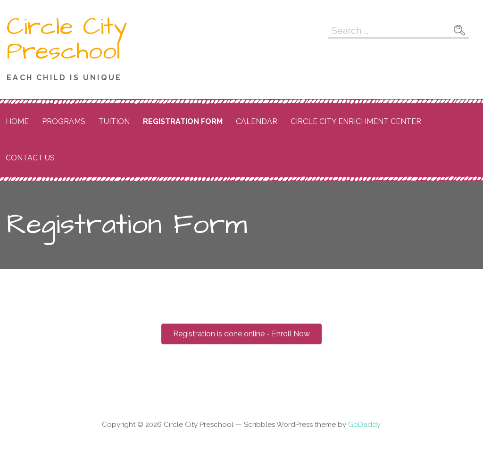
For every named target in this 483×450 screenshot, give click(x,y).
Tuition (114, 121)
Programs (63, 121)
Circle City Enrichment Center (356, 121)
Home (17, 121)
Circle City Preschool (67, 39)
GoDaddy (364, 424)
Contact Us (30, 157)
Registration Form (183, 121)
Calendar (256, 121)
